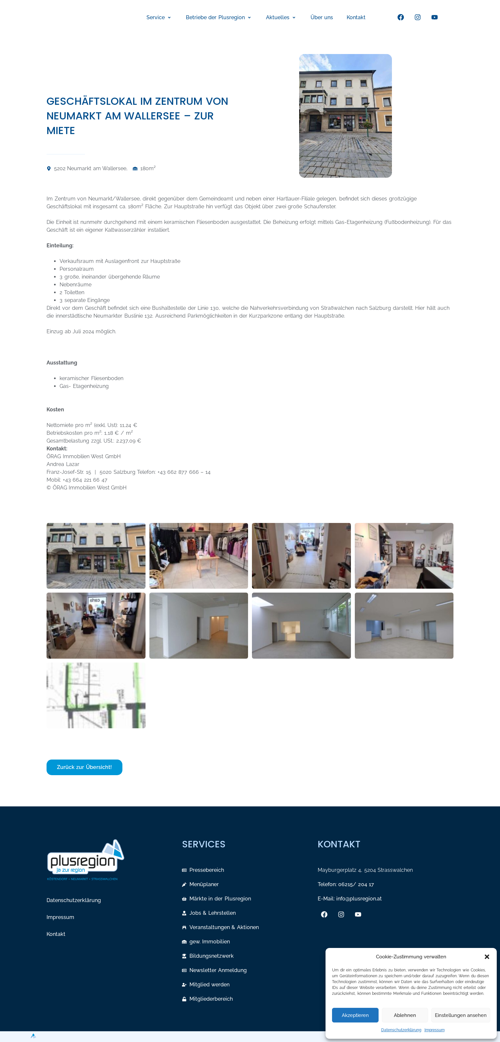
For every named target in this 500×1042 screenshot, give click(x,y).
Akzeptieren (355, 1015)
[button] (487, 956)
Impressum (434, 1030)
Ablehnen (405, 1015)
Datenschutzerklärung (401, 1030)
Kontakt (56, 934)
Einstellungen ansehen (461, 1015)
